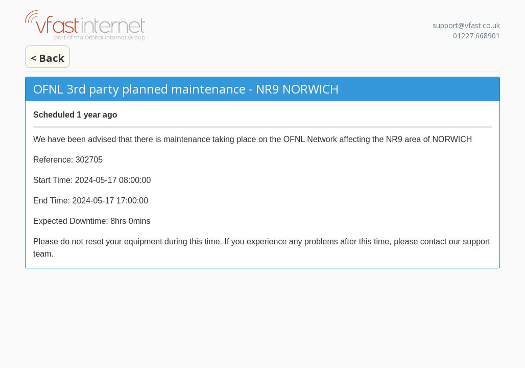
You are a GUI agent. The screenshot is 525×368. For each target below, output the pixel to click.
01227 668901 (476, 35)
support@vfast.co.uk (466, 25)
